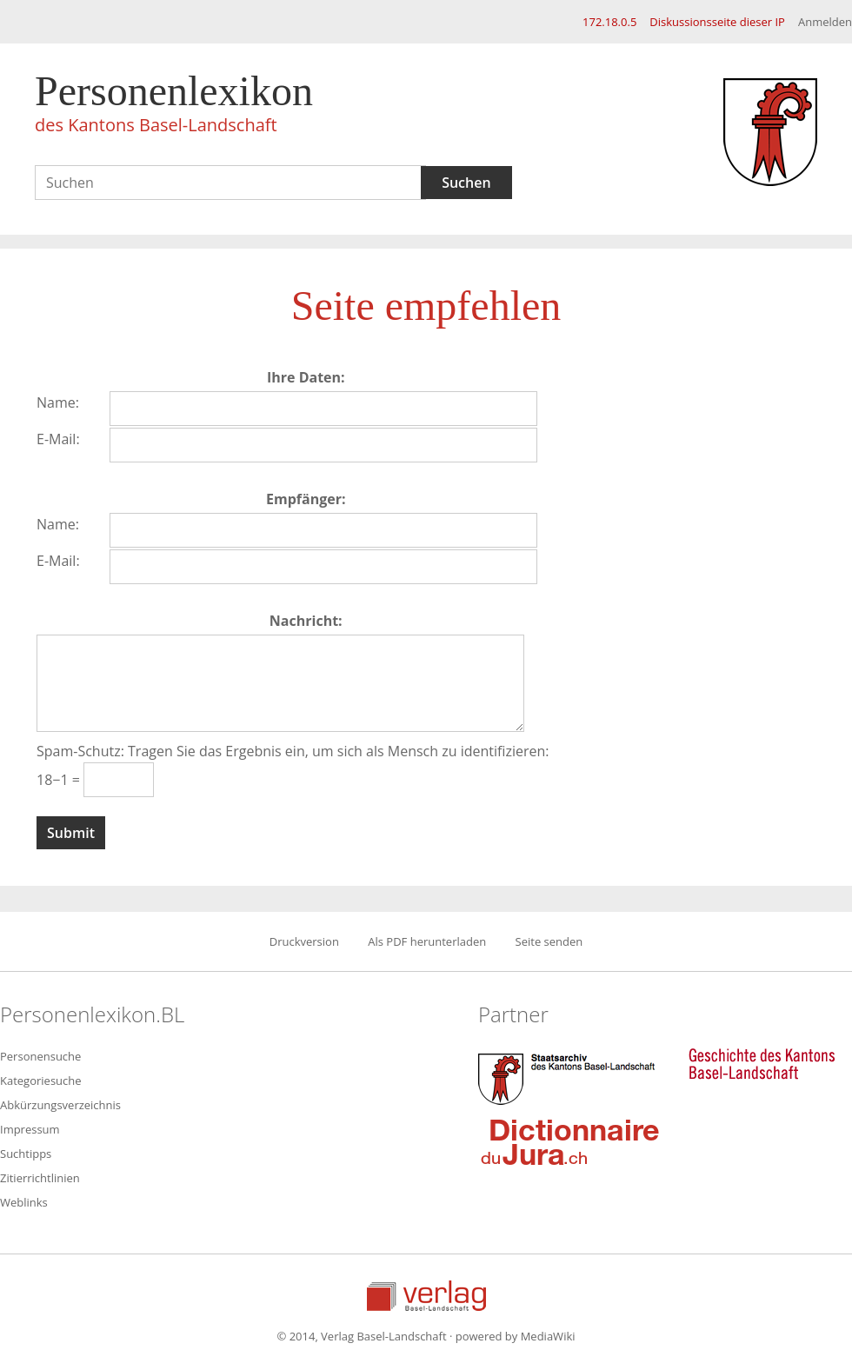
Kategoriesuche (41, 1080)
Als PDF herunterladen (427, 941)
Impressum (30, 1129)
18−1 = (60, 779)
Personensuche (40, 1056)
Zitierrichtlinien (40, 1178)
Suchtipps (25, 1153)
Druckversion (304, 941)
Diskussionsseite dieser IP (717, 22)
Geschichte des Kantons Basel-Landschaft (762, 1064)
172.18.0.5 (609, 22)
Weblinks (24, 1202)
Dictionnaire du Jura (570, 1141)
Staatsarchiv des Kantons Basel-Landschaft (570, 1077)
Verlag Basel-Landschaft (426, 1295)
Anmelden (825, 22)
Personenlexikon (174, 106)
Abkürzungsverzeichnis (60, 1105)
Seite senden (549, 941)
